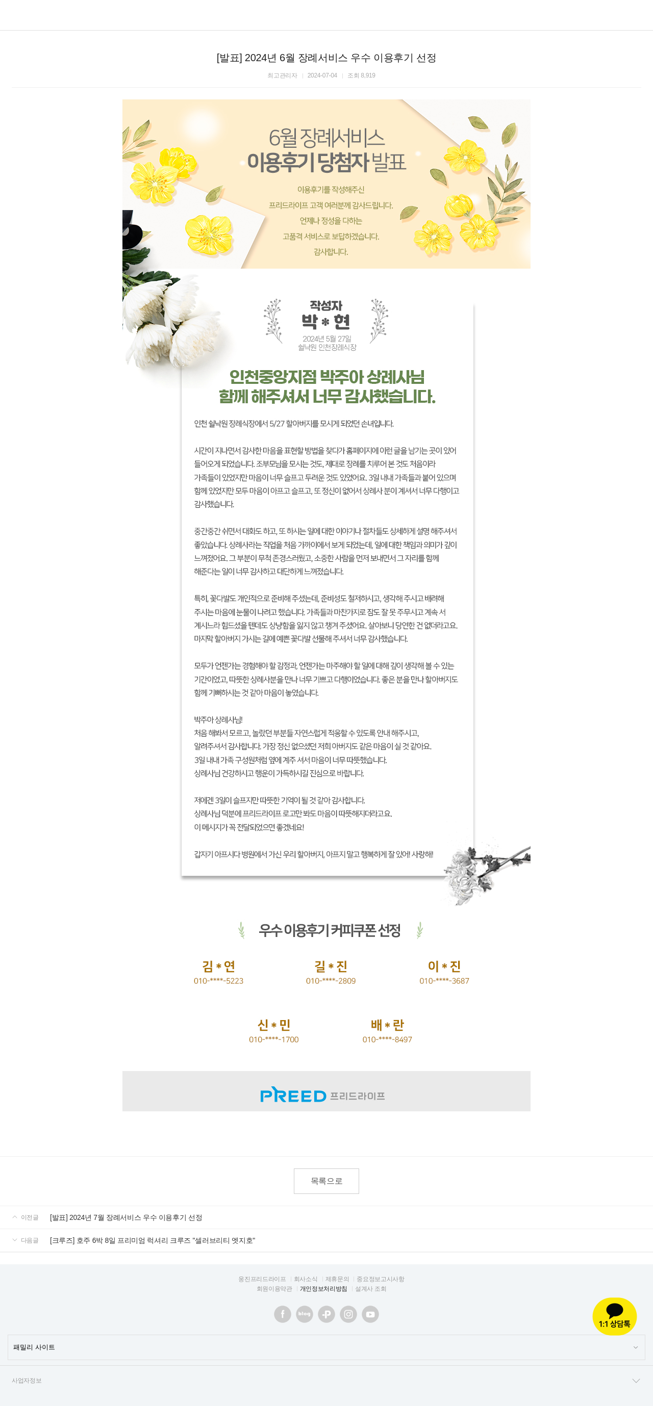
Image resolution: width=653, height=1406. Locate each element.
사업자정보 (326, 1381)
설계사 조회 (370, 1288)
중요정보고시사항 (380, 1279)
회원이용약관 (274, 1288)
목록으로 (327, 1181)
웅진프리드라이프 (262, 1279)
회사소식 (306, 1279)
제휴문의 (337, 1279)
